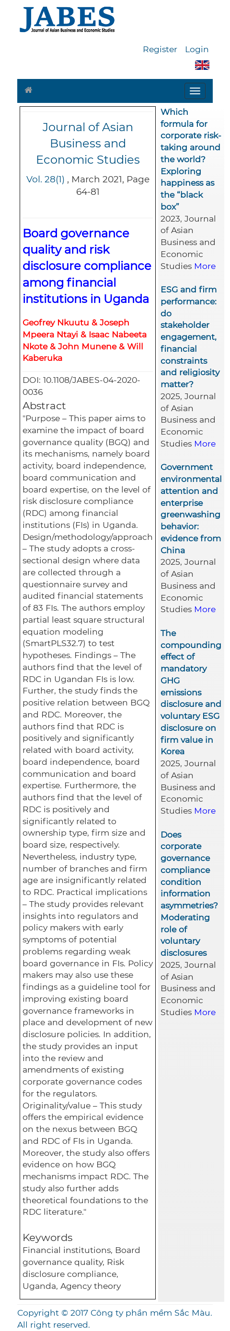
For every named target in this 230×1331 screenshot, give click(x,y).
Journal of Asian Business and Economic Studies (88, 143)
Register (160, 49)
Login (197, 49)
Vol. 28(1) (45, 179)
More (205, 266)
